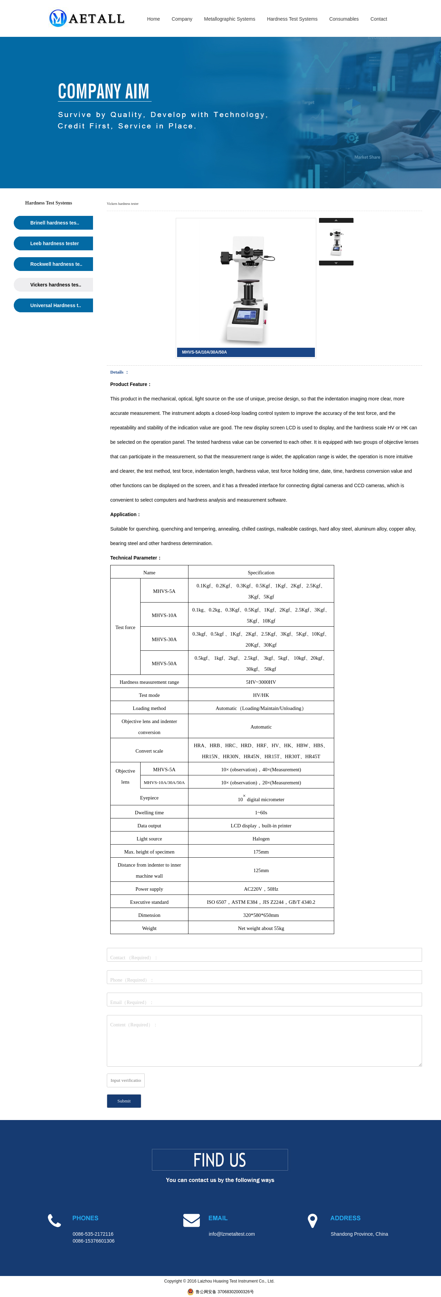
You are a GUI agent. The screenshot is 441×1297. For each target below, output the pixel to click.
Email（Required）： (132, 1002)
